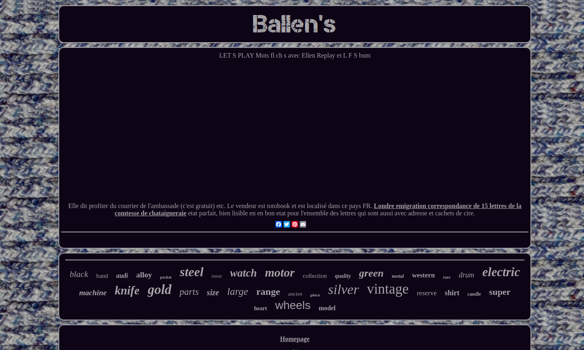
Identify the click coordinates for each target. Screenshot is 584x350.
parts (189, 292)
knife (127, 290)
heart (260, 308)
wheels (292, 305)
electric (501, 272)
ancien (295, 294)
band (102, 276)
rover (217, 276)
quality (343, 276)
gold (160, 289)
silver (343, 289)
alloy (144, 275)
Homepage (295, 338)
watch (243, 273)
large (237, 291)
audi (122, 275)
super (500, 292)
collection (315, 276)
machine (93, 292)
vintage (388, 289)
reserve (427, 293)
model (327, 308)
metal (398, 276)
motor (279, 272)
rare (447, 277)
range (268, 291)
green (371, 273)
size (213, 292)
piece (315, 294)
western (423, 275)
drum (466, 275)
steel (192, 271)
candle (474, 294)
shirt (452, 293)
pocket (166, 277)
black (79, 274)
